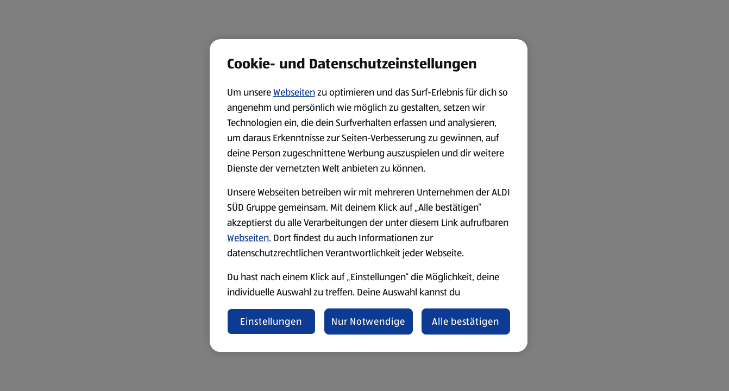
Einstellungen (271, 321)
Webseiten (294, 92)
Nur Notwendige (368, 321)
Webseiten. (249, 238)
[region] (368, 195)
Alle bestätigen (465, 321)
